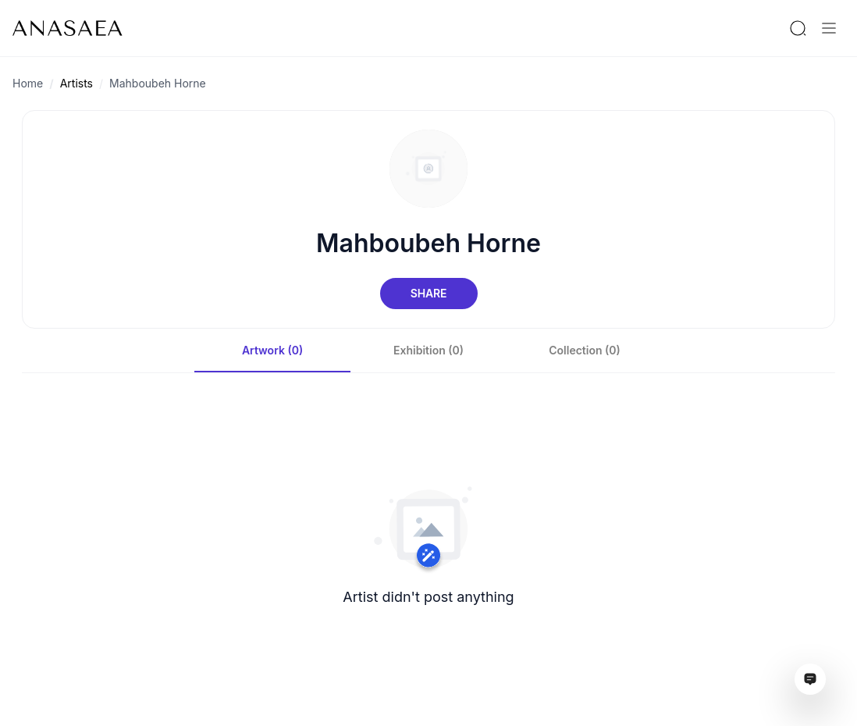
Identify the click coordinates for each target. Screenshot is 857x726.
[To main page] (67, 28)
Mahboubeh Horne (157, 83)
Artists (76, 83)
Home (27, 83)
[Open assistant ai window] (810, 679)
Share (428, 293)
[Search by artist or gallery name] (797, 28)
